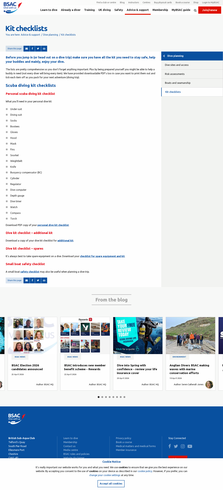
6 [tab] (117, 397)
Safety (118, 9)
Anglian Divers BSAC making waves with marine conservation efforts (189, 369)
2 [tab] (102, 397)
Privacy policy (123, 438)
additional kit (65, 240)
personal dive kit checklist (53, 225)
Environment (179, 357)
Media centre (70, 450)
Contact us (69, 446)
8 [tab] (124, 397)
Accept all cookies (111, 483)
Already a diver (70, 9)
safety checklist (29, 271)
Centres (146, 2)
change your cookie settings (104, 475)
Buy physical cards (163, 2)
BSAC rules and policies (76, 454)
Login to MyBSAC (210, 2)
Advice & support (138, 9)
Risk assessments (175, 74)
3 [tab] (106, 397)
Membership (160, 9)
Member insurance (126, 450)
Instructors (133, 2)
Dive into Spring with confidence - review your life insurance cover (137, 369)
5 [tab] (113, 397)
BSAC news (20, 357)
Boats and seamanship (177, 82)
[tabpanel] (32, 354)
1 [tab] (99, 397)
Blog (122, 2)
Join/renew (209, 10)
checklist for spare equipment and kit (102, 256)
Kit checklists (173, 92)
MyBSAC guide (181, 9)
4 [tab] (110, 397)
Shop (195, 2)
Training (89, 9)
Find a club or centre (106, 2)
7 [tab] (121, 397)
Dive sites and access (177, 65)
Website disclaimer (73, 457)
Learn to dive (48, 9)
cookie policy (145, 471)
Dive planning (50, 34)
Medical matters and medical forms (136, 446)
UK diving (104, 9)
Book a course (183, 2)
